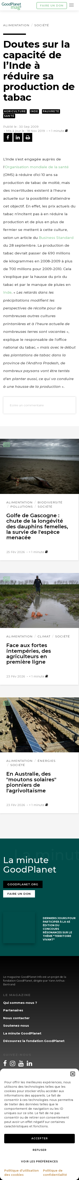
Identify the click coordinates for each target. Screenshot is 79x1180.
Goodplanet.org (22, 884)
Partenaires (13, 1010)
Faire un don (51, 5)
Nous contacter (16, 1018)
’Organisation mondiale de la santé (36, 167)
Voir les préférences (39, 1161)
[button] (73, 1074)
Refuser (40, 1149)
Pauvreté (51, 111)
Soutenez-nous (16, 1026)
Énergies (46, 761)
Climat (43, 636)
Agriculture (15, 111)
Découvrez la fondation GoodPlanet (33, 1041)
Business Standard (56, 238)
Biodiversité (50, 502)
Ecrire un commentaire (27, 405)
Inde (34, 111)
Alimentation (16, 25)
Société (41, 25)
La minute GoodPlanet (22, 1033)
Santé (9, 115)
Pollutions (21, 506)
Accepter (39, 1138)
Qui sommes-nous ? (20, 1003)
